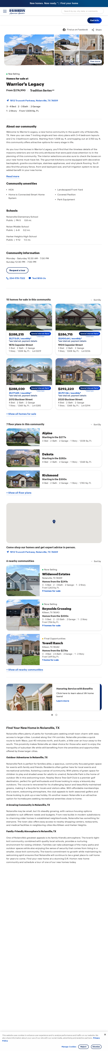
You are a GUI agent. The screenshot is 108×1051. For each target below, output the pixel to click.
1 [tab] (52, 715)
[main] (54, 538)
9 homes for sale (51, 590)
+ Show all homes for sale (21, 413)
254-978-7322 (17, 278)
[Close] (105, 1034)
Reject (83, 1047)
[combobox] (82, 11)
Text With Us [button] (39, 278)
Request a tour (17, 270)
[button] (94, 20)
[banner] (54, 3)
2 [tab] (56, 715)
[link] (29, 49)
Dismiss (96, 1047)
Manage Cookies (69, 1047)
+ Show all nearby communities (24, 669)
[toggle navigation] (5, 11)
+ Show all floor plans (18, 492)
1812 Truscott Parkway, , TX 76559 (34, 100)
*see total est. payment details (23, 340)
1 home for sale (50, 659)
